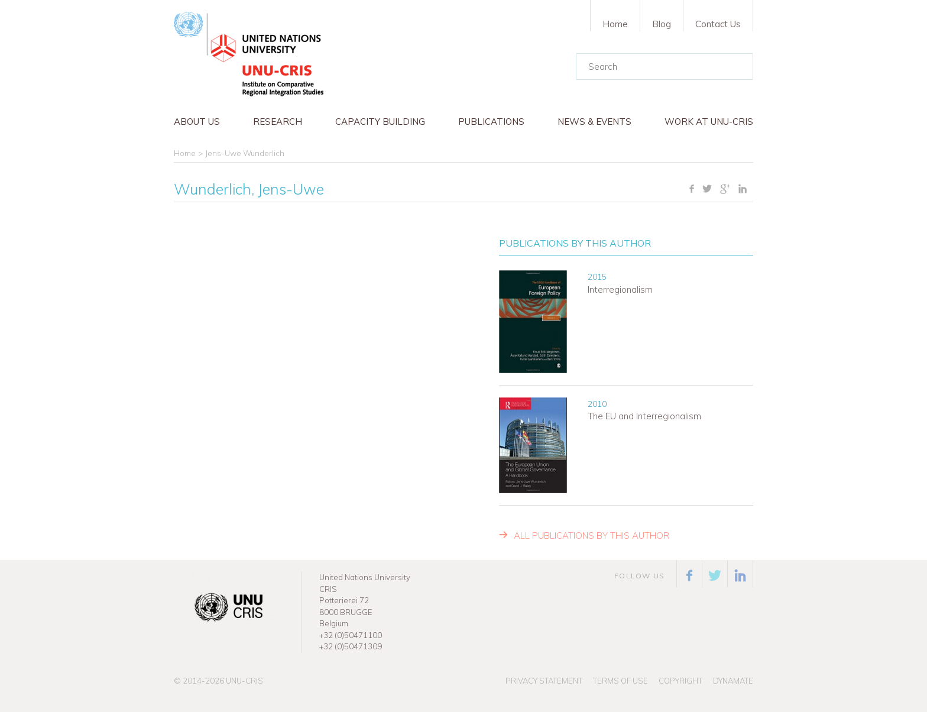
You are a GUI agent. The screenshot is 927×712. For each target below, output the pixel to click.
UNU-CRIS (244, 680)
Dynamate (733, 680)
